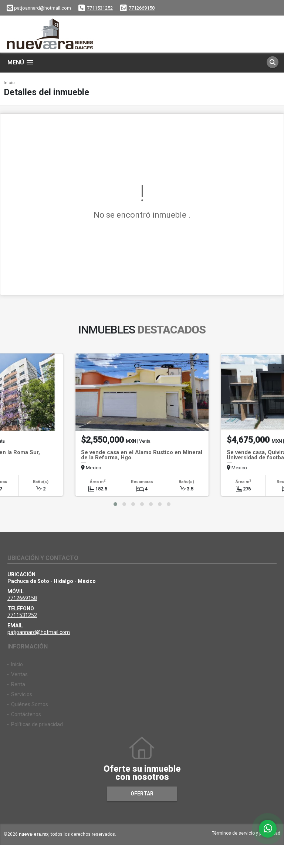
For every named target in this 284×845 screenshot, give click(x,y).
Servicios (21, 694)
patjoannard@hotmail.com (38, 632)
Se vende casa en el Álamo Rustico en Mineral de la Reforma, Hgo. (141, 455)
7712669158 (142, 8)
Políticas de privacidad (37, 724)
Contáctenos (26, 714)
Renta (18, 684)
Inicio (9, 82)
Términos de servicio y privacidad (246, 833)
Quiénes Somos (29, 704)
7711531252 (100, 8)
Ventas (19, 674)
